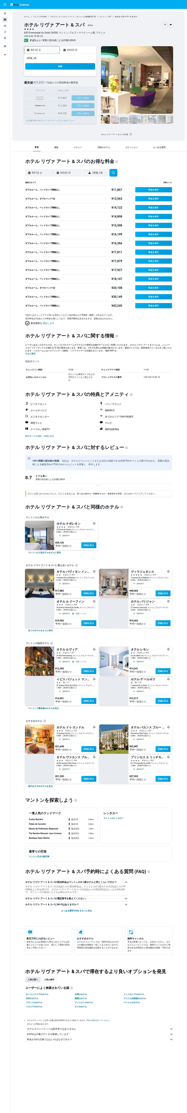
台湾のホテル (81, 994)
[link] (44, 552)
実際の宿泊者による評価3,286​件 (59, 40)
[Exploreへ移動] (5, 38)
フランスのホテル (34, 1002)
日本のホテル (32, 998)
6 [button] (74, 84)
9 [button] (46, 91)
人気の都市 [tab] (49, 979)
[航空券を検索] (5, 13)
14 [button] (81, 91)
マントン (103, 17)
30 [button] (46, 112)
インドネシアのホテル (134, 994)
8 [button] (88, 84)
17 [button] (53, 98)
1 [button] (88, 77)
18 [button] (60, 98)
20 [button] (74, 98)
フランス (36, 17)
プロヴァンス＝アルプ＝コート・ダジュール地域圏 (70, 17)
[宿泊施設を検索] (5, 20)
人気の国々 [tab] (33, 979)
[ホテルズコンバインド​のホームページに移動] (20, 4)
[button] (5, 4)
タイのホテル (81, 1006)
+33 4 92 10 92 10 (33, 36)
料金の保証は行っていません (98, 1020)
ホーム (26, 17)
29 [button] (88, 105)
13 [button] (74, 91)
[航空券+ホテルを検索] (5, 32)
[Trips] (5, 46)
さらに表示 (30, 353)
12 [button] (67, 91)
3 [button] (53, 84)
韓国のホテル (81, 998)
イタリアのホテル (34, 1006)
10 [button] (53, 91)
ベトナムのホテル (132, 1002)
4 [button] (60, 84)
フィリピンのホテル (84, 1002)
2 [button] (46, 84)
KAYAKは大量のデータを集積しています (100, 1034)
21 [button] (81, 98)
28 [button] (81, 105)
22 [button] (88, 98)
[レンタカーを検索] (5, 26)
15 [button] (88, 91)
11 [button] (60, 91)
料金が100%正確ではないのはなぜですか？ (100, 1039)
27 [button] (74, 105)
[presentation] (130, 134)
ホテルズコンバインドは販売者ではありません (100, 1029)
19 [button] (67, 98)
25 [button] (60, 105)
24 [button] (53, 105)
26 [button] (67, 105)
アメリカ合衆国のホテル (135, 998)
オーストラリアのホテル (37, 994)
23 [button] (46, 105)
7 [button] (81, 84)
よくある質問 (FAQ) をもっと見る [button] (76, 911)
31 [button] (53, 112)
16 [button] (46, 98)
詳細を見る (89, 545)
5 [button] (67, 84)
